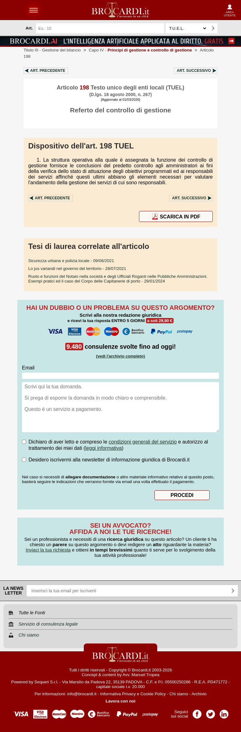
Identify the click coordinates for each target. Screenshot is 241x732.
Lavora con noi (121, 701)
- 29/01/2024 (117, 278)
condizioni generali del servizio (143, 441)
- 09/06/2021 (71, 260)
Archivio (198, 694)
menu (34, 10)
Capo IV (140, 50)
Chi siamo (178, 694)
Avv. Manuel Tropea (141, 674)
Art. (47, 70)
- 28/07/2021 (77, 268)
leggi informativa (103, 448)
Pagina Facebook (197, 712)
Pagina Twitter (210, 712)
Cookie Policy (153, 694)
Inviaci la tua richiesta (48, 549)
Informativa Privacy (118, 694)
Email (28, 367)
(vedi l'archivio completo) (120, 356)
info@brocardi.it (82, 694)
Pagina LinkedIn (224, 712)
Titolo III (52, 50)
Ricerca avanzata (225, 28)
